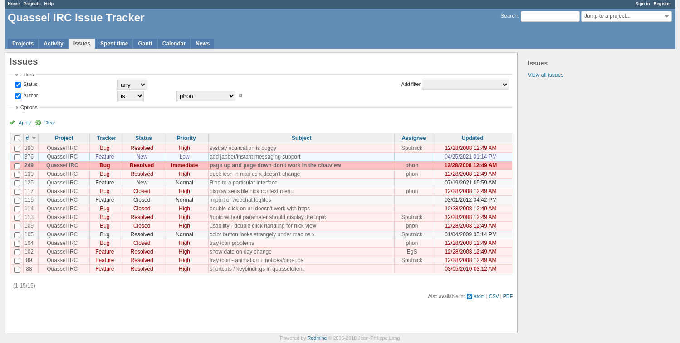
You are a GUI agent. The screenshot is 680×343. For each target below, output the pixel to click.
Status (30, 84)
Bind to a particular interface (243, 182)
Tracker (106, 138)
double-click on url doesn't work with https (260, 208)
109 (29, 226)
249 (29, 165)
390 (29, 148)
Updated (473, 138)
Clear (49, 122)
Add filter (411, 84)
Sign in (643, 3)
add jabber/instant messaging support (255, 157)
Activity (53, 43)
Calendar (174, 43)
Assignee (413, 138)
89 (29, 260)
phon (411, 165)
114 (29, 208)
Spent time (114, 43)
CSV (494, 296)
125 (29, 182)
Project (64, 138)
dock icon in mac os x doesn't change (255, 174)
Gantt (145, 43)
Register (662, 3)
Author (30, 95)
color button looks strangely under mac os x (262, 234)
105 (29, 234)
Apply (25, 122)
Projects (32, 3)
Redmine (317, 338)
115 (29, 200)
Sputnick (411, 148)
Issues (81, 43)
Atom (479, 296)
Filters (27, 74)
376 (29, 157)
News (203, 43)
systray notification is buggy (243, 148)
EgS (412, 252)
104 (29, 243)
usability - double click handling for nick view (263, 226)
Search (509, 16)
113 (29, 217)
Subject (301, 138)
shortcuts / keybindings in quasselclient (256, 269)
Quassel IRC (62, 148)
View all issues (545, 75)
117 (29, 191)
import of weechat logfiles (240, 200)
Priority (186, 138)
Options (28, 107)
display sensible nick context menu (252, 191)
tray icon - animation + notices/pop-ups (256, 260)
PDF (508, 296)
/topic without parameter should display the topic (268, 217)
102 (29, 252)
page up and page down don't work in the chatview (275, 165)
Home (14, 3)
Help (49, 3)
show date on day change (241, 252)
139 (29, 174)
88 (29, 269)
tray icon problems (232, 243)
